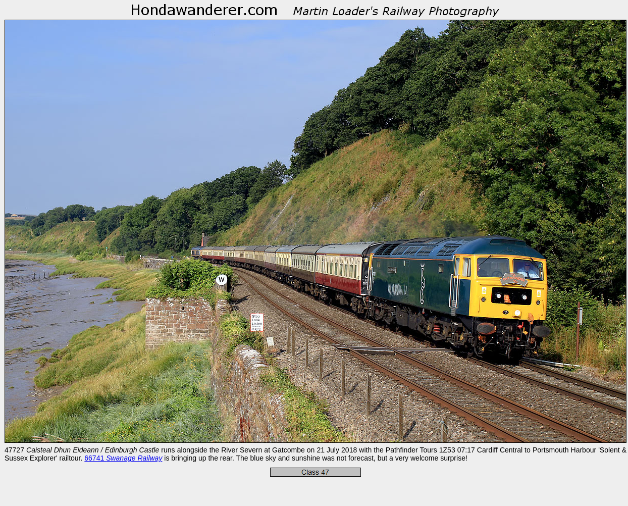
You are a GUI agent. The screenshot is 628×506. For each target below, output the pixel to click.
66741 (123, 458)
